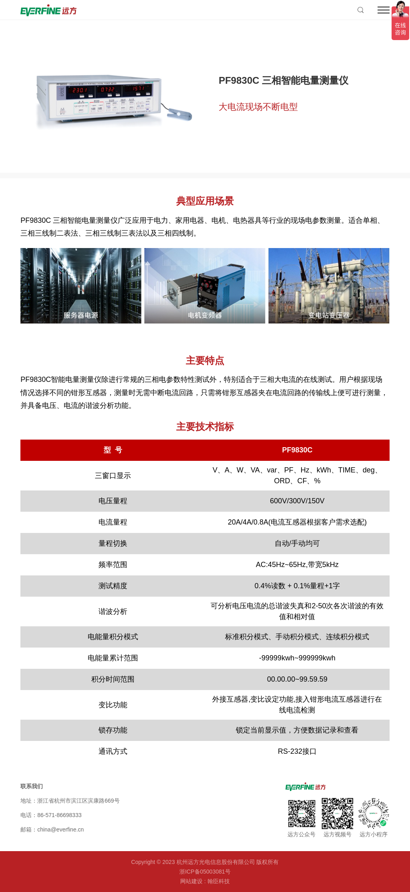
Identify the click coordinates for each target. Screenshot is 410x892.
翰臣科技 (218, 881)
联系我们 (31, 786)
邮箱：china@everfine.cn (52, 829)
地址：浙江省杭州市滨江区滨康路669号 (69, 800)
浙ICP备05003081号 (205, 871)
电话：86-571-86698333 (51, 815)
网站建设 (191, 881)
